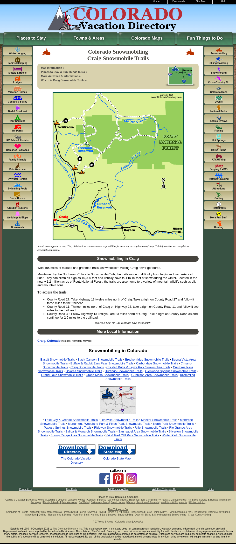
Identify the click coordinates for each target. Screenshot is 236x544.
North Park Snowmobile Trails (173, 423)
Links (211, 489)
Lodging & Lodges (56, 499)
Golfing (42, 514)
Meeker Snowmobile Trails (159, 420)
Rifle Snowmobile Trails (150, 427)
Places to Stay (31, 38)
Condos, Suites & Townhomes (103, 499)
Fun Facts (71, 489)
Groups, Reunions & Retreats (143, 502)
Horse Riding (153, 512)
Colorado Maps (147, 38)
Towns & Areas (89, 38)
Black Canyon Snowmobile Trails (99, 359)
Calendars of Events (17, 512)
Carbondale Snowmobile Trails (157, 363)
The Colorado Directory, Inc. (68, 528)
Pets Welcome (69, 502)
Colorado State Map (117, 458)
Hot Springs (137, 512)
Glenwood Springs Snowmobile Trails (170, 371)
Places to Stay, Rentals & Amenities (118, 497)
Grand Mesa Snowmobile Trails (107, 375)
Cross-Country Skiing (199, 514)
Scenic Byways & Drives (92, 512)
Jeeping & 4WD (184, 512)
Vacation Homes (76, 499)
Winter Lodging (197, 502)
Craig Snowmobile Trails (87, 367)
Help (223, 1)
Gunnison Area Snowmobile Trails (154, 375)
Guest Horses (118, 502)
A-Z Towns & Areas (103, 521)
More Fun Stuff (81, 514)
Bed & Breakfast (130, 499)
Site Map (201, 1)
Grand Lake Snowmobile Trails (62, 375)
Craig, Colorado (49, 340)
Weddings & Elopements (174, 502)
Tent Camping (148, 499)
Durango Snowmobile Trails (123, 371)
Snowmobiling (125, 514)
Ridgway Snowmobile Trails (113, 427)
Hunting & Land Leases (103, 514)
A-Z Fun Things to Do (164, 489)
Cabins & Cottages (15, 499)
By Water (84, 502)
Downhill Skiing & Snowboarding (152, 514)
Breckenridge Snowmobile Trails (147, 359)
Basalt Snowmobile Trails (57, 359)
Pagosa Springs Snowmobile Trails (67, 427)
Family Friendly (51, 502)
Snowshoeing (179, 514)
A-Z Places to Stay (118, 489)
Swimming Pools (100, 502)
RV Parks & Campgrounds (172, 499)
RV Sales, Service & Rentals (203, 499)
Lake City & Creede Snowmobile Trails (71, 420)
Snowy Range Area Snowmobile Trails (76, 435)
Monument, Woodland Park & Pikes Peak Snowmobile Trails (109, 423)
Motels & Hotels (36, 499)
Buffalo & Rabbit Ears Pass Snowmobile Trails (102, 363)
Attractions (30, 514)
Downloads (179, 1)
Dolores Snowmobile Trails (84, 371)
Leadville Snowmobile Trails (119, 420)
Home (156, 1)
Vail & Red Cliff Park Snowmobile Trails (132, 435)
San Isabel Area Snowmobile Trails (142, 431)
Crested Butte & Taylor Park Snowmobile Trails (138, 367)
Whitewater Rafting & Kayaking (212, 512)
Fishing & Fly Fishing (118, 512)
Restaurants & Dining (59, 514)
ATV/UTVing (167, 512)
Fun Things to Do (205, 38)
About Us (138, 521)
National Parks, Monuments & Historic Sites (53, 512)
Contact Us (25, 489)
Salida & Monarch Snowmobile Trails (90, 431)
